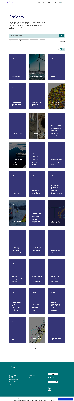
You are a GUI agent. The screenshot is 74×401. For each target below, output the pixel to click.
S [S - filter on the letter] (41, 45)
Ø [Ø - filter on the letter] (55, 45)
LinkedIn (49, 387)
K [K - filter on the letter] (29, 45)
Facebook (49, 388)
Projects (48, 3)
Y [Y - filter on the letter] (50, 45)
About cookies (11, 388)
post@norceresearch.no (14, 379)
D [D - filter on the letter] (19, 45)
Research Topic (34, 40)
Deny (65, 397)
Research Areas (41, 3)
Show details (16, 398)
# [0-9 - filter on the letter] (13, 45)
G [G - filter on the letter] (23, 45)
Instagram (49, 390)
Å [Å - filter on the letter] (56, 45)
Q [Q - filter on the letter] (38, 45)
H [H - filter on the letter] (25, 45)
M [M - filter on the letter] (32, 45)
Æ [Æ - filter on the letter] (53, 45)
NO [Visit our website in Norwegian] (59, 3)
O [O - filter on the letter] (35, 45)
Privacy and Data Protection (13, 386)
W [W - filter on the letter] (47, 45)
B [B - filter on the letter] (16, 45)
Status (42, 40)
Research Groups (24, 40)
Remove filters (62, 41)
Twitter (49, 389)
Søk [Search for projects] (61, 35)
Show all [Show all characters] (10, 45)
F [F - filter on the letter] (22, 45)
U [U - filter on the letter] (44, 45)
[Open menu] (66, 3)
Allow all (65, 394)
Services (54, 3)
